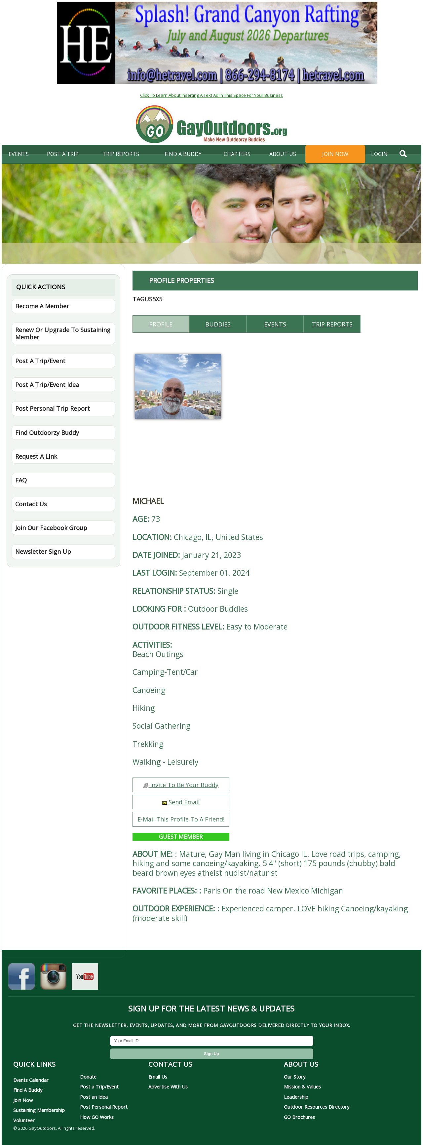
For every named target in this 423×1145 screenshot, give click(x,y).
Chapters (237, 154)
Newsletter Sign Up (43, 551)
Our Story (294, 1076)
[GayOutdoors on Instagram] (53, 979)
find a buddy (183, 154)
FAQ (21, 480)
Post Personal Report (104, 1106)
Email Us (157, 1076)
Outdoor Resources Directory (316, 1106)
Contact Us (31, 504)
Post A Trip (63, 154)
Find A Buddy (27, 1090)
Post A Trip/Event (40, 361)
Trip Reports (120, 154)
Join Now (335, 154)
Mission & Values (302, 1086)
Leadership (296, 1096)
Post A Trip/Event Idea (47, 385)
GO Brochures (299, 1117)
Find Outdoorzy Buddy (47, 433)
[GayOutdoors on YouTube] (85, 979)
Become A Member (42, 306)
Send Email (181, 802)
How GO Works (97, 1117)
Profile (161, 324)
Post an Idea (94, 1096)
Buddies (218, 324)
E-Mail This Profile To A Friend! (180, 819)
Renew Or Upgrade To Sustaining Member (62, 333)
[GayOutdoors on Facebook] (21, 979)
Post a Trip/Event (99, 1086)
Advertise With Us (168, 1086)
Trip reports (332, 324)
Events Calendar (31, 1080)
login (379, 154)
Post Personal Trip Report (52, 408)
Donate (88, 1076)
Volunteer (24, 1120)
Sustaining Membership (39, 1110)
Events (19, 154)
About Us (282, 154)
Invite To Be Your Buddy (180, 785)
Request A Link (36, 456)
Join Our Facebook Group (51, 528)
